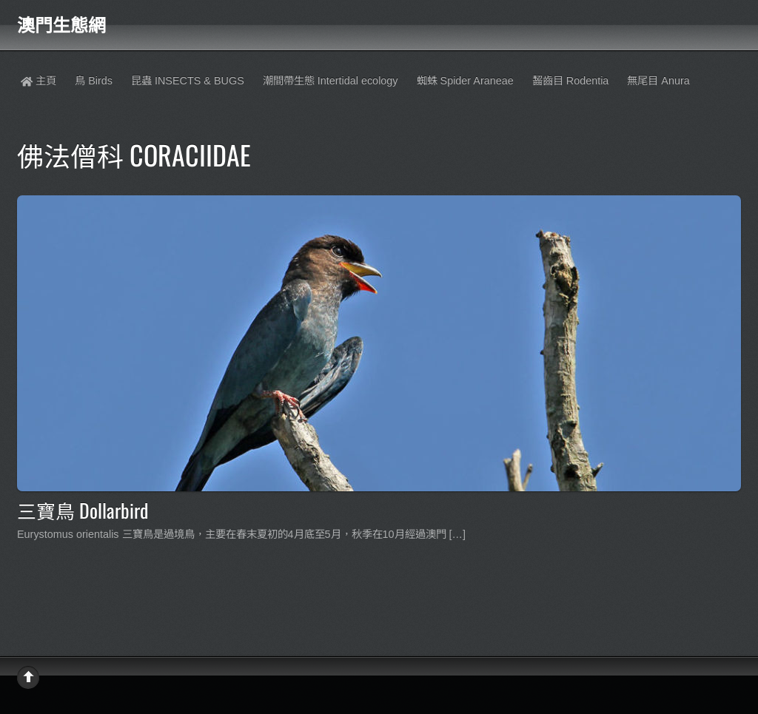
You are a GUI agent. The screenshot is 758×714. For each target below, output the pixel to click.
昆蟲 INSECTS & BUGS (187, 81)
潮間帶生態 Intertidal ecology (330, 81)
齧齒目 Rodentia (570, 81)
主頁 (38, 81)
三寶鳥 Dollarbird (82, 510)
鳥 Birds (94, 81)
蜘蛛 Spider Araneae (465, 81)
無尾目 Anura (658, 81)
